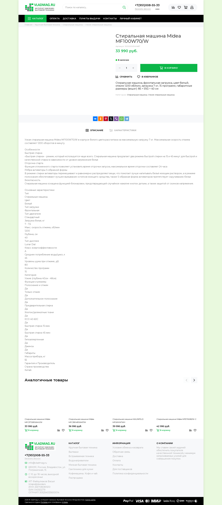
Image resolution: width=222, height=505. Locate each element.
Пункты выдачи (89, 18)
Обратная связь (121, 452)
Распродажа (76, 477)
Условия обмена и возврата (128, 447)
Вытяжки (73, 452)
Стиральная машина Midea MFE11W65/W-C (176, 419)
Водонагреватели (78, 460)
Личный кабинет (131, 18)
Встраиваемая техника (81, 456)
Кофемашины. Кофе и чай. (83, 473)
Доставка (69, 18)
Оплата (55, 18)
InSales (65, 502)
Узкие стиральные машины (161, 95)
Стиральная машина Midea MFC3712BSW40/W (37, 420)
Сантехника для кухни (81, 469)
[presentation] (186, 380)
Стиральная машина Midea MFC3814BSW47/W (81, 420)
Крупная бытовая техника (83, 447)
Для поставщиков (122, 469)
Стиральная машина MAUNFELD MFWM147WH (128, 420)
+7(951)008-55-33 (147, 5)
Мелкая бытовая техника (82, 464)
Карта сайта (90, 500)
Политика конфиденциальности (130, 473)
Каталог (35, 18)
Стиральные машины (137, 95)
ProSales (44, 502)
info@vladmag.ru (38, 462)
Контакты (110, 18)
